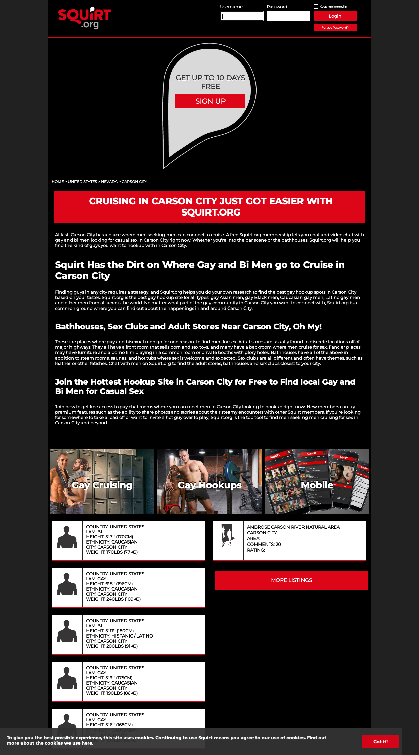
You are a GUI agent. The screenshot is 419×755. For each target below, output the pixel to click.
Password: (277, 6)
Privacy (186, 632)
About (92, 632)
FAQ (280, 632)
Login (335, 16)
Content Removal (329, 632)
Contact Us (139, 632)
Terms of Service (234, 632)
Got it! (380, 741)
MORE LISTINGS (291, 452)
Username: (232, 6)
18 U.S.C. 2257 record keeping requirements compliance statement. (245, 721)
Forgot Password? (335, 27)
